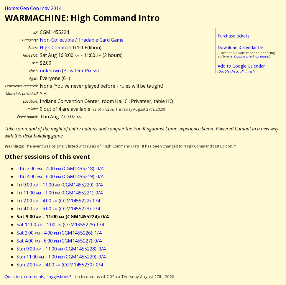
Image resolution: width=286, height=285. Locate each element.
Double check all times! (251, 56)
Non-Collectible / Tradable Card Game (82, 40)
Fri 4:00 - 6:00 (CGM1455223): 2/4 (58, 208)
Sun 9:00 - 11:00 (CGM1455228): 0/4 (61, 248)
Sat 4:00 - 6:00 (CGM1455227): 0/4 (59, 241)
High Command (57, 47)
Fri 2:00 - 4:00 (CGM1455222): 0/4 (58, 200)
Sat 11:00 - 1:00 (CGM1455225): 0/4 (60, 224)
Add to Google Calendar (241, 66)
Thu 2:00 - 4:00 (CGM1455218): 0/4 (60, 168)
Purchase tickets (233, 36)
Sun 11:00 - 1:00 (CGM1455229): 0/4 (61, 256)
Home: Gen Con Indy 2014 (33, 8)
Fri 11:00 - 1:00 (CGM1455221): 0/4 (60, 192)
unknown (50, 70)
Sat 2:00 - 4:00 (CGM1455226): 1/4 (59, 233)
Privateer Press (80, 70)
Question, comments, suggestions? (38, 276)
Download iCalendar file (241, 47)
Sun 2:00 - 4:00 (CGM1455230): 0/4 (60, 264)
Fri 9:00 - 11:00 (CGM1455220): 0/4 (60, 184)
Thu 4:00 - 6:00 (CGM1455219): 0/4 (60, 176)
